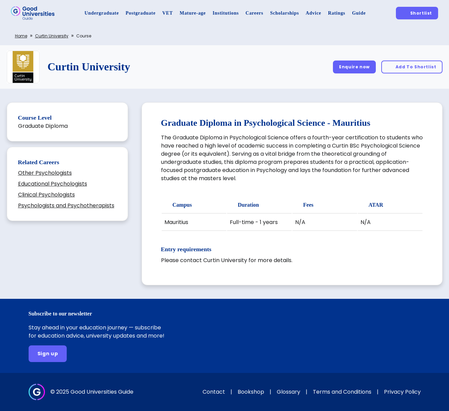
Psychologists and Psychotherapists (66, 205)
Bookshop (251, 392)
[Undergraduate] (101, 13)
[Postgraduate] (140, 13)
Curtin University (51, 36)
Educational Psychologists (52, 184)
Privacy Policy (402, 392)
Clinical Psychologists (46, 195)
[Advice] (313, 13)
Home (21, 36)
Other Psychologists (45, 173)
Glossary (288, 392)
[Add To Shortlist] (412, 67)
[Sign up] (48, 353)
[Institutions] (225, 13)
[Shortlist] (417, 13)
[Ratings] (336, 13)
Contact (214, 392)
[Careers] (254, 13)
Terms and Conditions (342, 392)
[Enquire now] (354, 67)
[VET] (167, 13)
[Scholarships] (284, 13)
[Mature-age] (192, 13)
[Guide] (359, 13)
